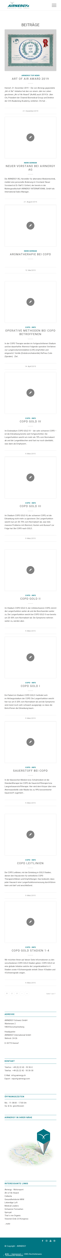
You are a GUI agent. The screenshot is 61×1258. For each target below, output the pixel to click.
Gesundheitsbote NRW (14, 1199)
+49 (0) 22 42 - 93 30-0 (23, 1067)
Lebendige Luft (11, 1202)
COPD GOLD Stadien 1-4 (30, 950)
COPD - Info (30, 327)
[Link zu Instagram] (46, 1241)
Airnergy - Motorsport (14, 1189)
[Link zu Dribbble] (54, 1241)
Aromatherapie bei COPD (30, 254)
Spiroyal (8, 1212)
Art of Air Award (12, 1193)
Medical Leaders (12, 1206)
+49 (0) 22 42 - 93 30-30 (22, 1070)
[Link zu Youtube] (50, 1241)
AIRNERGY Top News (30, 75)
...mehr (7, 1224)
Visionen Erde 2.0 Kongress (16, 1219)
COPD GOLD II (30, 598)
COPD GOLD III (30, 506)
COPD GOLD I (30, 686)
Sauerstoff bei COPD (30, 770)
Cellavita (8, 1196)
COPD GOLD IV (30, 421)
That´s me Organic (13, 1215)
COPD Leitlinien (30, 863)
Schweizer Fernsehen (14, 1209)
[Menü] (52, 5)
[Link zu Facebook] (43, 1241)
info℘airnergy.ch (18, 1075)
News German (30, 163)
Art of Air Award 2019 (30, 78)
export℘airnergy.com (21, 1078)
